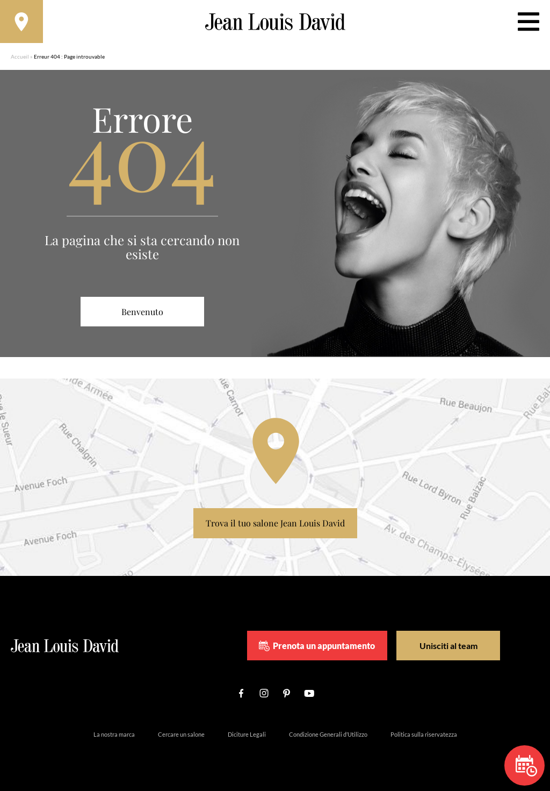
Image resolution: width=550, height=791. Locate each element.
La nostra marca (114, 734)
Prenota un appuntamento (317, 645)
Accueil (20, 56)
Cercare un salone (181, 734)
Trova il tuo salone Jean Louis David (275, 523)
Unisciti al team (448, 645)
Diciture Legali (247, 734)
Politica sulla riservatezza (423, 734)
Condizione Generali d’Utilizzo (328, 734)
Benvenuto (142, 311)
